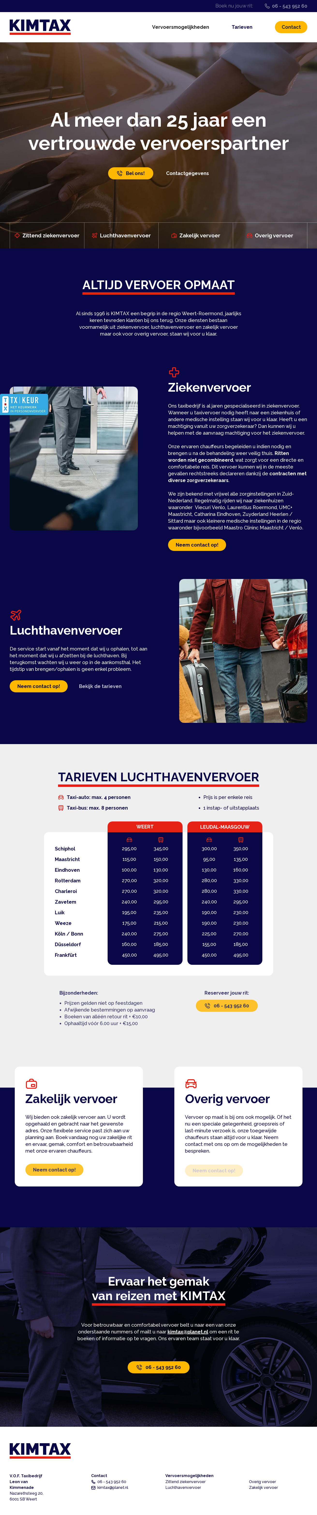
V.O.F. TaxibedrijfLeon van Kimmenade (26, 1487)
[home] (40, 27)
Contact (291, 27)
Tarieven (242, 27)
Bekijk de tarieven (100, 686)
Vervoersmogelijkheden (180, 27)
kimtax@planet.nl (188, 1332)
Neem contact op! (197, 546)
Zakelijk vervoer (263, 1487)
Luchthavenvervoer (183, 1487)
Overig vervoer (262, 1481)
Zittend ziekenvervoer (185, 1481)
